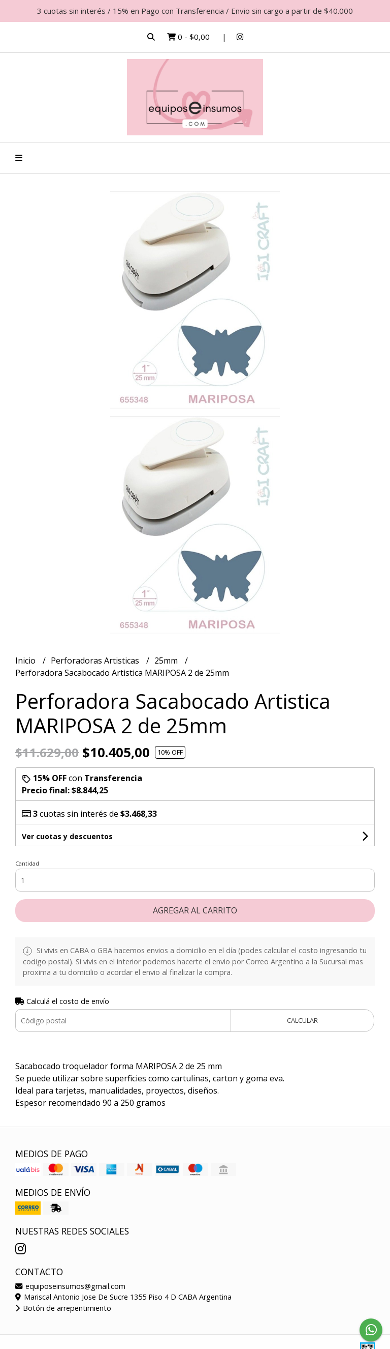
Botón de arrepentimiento (63, 1308)
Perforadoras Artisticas (96, 660)
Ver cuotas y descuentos (67, 836)
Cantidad (27, 863)
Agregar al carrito (195, 910)
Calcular (302, 1020)
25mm (167, 660)
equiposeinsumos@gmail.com (70, 1286)
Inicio (26, 660)
